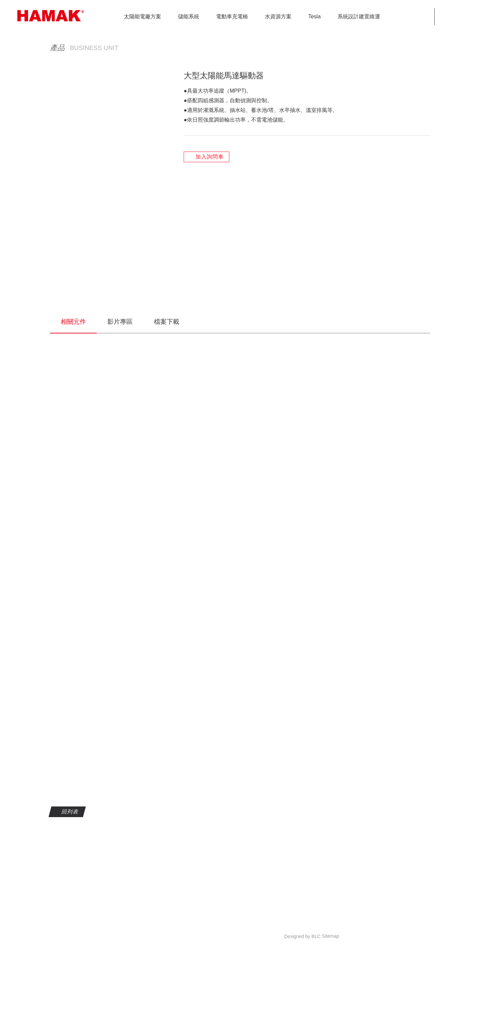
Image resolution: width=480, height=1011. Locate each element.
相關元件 (73, 391)
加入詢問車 (209, 280)
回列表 (69, 881)
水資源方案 (347, 148)
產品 (317, 148)
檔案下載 (166, 391)
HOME (294, 148)
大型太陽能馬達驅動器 (400, 148)
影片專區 (120, 391)
